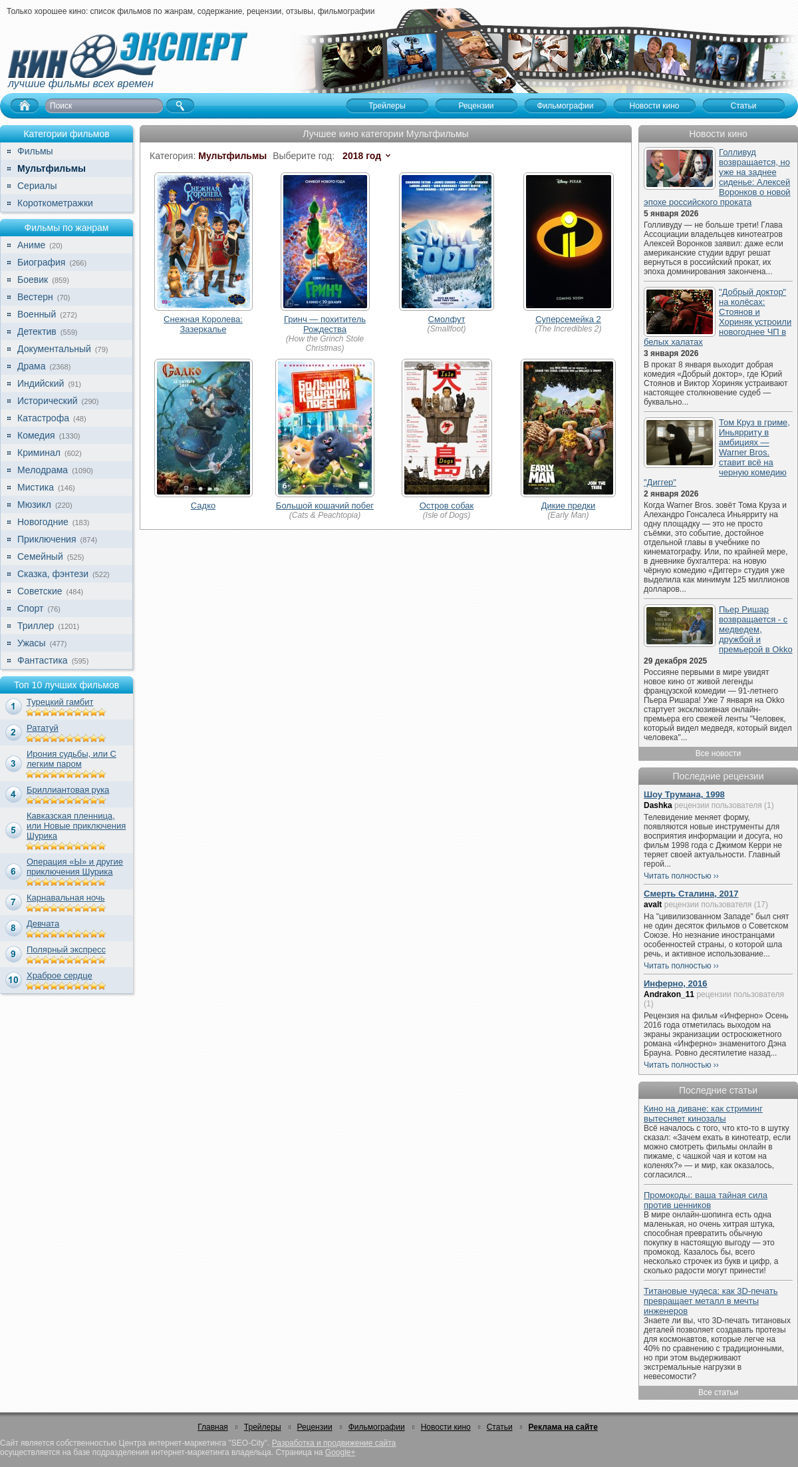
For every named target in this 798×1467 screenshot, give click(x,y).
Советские (39, 591)
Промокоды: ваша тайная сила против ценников (705, 1200)
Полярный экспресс (66, 949)
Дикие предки (568, 506)
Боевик (32, 279)
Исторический (47, 400)
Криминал (39, 452)
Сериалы (37, 185)
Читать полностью (678, 876)
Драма (31, 366)
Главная (213, 1427)
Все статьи (718, 1392)
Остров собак (447, 506)
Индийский (40, 383)
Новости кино (446, 1427)
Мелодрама (42, 470)
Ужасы (31, 643)
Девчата (43, 924)
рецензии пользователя (718, 805)
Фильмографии (376, 1427)
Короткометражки (55, 203)
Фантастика (42, 660)
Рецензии (314, 1427)
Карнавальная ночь (66, 898)
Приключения (46, 539)
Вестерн (35, 297)
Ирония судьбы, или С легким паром (71, 759)
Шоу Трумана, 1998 (684, 794)
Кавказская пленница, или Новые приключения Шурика (76, 826)
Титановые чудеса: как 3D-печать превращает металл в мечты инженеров (711, 1301)
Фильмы (35, 151)
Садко (203, 506)
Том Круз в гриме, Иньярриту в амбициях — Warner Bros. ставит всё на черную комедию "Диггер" (717, 452)
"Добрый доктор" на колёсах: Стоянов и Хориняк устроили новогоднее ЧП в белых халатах (717, 317)
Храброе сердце (59, 975)
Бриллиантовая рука (68, 790)
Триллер (35, 625)
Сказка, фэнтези (52, 573)
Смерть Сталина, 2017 (691, 894)
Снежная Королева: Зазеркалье (203, 324)
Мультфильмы (51, 168)
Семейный (40, 556)
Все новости (718, 753)
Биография (41, 262)
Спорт (30, 608)
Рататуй (43, 728)
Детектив (37, 331)
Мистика (35, 487)
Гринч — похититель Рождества (325, 324)
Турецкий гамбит (60, 702)
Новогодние (42, 522)
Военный (36, 314)
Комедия (36, 435)
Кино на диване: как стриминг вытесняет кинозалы (703, 1114)
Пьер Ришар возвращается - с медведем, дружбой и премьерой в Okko (756, 629)
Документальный (54, 348)
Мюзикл (34, 504)
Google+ (340, 1452)
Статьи (500, 1427)
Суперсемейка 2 (568, 319)
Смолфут (447, 319)
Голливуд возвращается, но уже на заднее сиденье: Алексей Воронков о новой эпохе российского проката (717, 177)
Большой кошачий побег (325, 506)
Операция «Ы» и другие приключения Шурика (75, 867)
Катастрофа (43, 418)
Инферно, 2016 (676, 983)
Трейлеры (262, 1427)
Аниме (31, 245)
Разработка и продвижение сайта (334, 1443)
